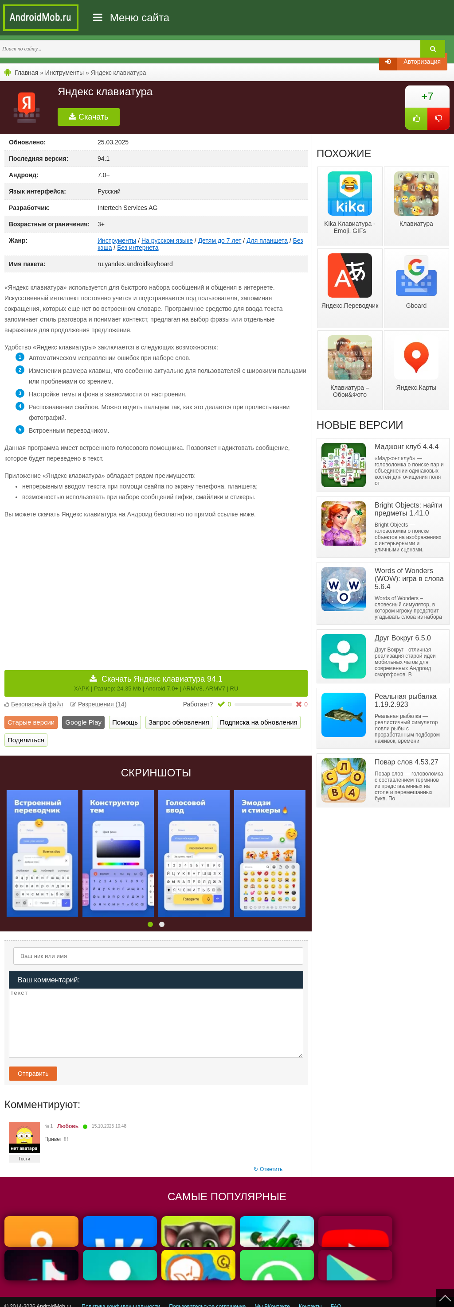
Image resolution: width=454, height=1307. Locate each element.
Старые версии (31, 722)
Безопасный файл (33, 704)
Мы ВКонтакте (272, 1294)
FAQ (336, 1294)
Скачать (89, 116)
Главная (26, 72)
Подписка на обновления (258, 722)
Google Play (83, 722)
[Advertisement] (80, 588)
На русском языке (167, 240)
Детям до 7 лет (220, 240)
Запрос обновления (179, 722)
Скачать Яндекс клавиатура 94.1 (156, 683)
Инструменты (64, 72)
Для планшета (267, 240)
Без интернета (137, 247)
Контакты (310, 1294)
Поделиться (26, 740)
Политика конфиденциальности (121, 1294)
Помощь (125, 722)
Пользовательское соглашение (207, 1294)
